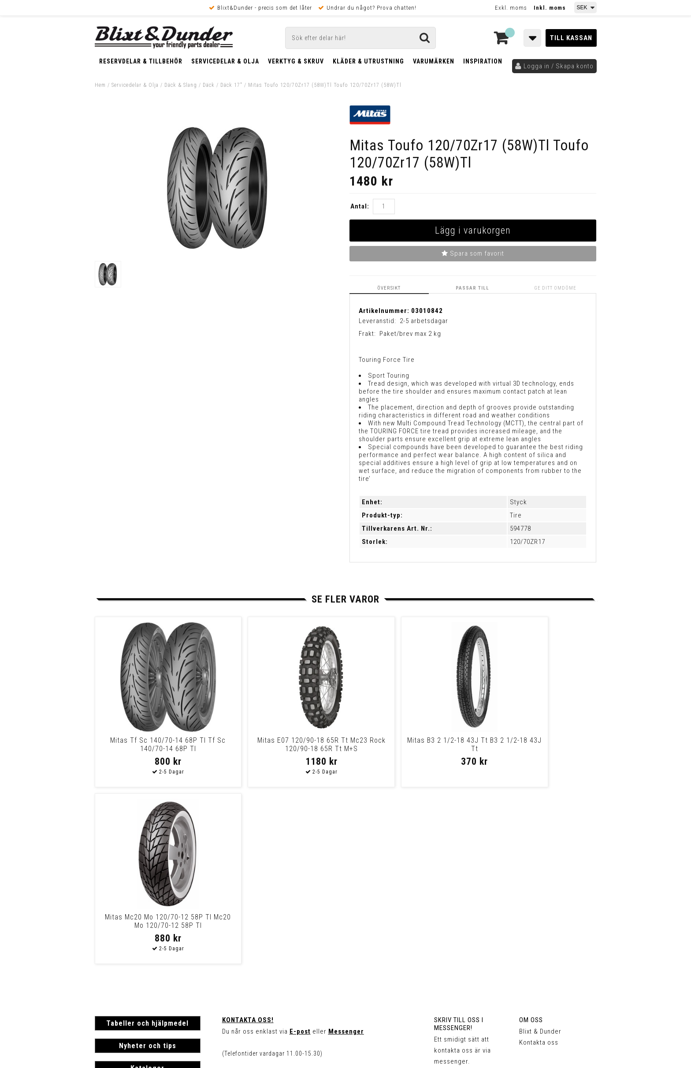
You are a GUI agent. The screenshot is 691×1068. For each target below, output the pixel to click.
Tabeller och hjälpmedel (147, 846)
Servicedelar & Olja (225, 61)
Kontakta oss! (248, 843)
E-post (300, 855)
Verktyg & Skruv (296, 61)
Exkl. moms (511, 7)
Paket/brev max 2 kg (410, 334)
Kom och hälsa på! (251, 899)
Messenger (346, 855)
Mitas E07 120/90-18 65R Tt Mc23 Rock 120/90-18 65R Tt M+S (280, 748)
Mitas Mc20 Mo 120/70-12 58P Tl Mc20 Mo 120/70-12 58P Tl (530, 744)
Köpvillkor (110, 954)
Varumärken (433, 61)
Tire (516, 515)
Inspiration (482, 61)
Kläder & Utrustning (368, 61)
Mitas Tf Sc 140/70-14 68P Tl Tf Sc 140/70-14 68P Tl (154, 744)
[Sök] (360, 38)
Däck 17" (231, 85)
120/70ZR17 (527, 542)
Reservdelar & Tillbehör (140, 61)
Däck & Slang (180, 85)
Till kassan (571, 38)
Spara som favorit (473, 253)
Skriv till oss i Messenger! (458, 847)
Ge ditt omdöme (556, 288)
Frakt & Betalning (120, 945)
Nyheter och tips (147, 869)
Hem (100, 85)
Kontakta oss (538, 866)
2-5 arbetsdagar (424, 321)
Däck (209, 85)
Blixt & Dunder (540, 855)
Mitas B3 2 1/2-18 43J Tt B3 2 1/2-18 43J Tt (405, 744)
